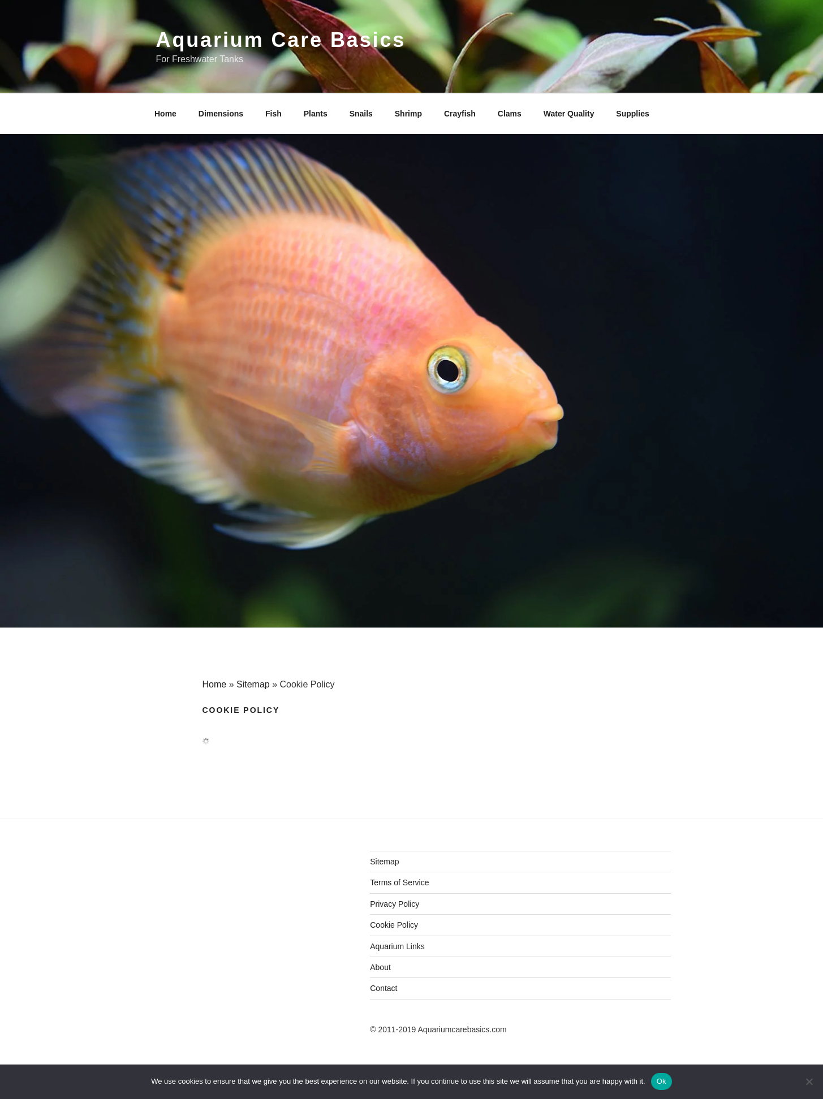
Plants (316, 113)
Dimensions (221, 113)
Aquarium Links (397, 946)
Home (165, 113)
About (380, 967)
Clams (510, 113)
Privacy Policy (394, 903)
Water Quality (569, 113)
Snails (361, 113)
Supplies (632, 113)
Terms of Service (399, 882)
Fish (273, 113)
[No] (809, 1081)
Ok (661, 1081)
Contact (383, 988)
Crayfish (460, 113)
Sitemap (253, 684)
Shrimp (408, 113)
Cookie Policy (394, 924)
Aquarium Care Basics (281, 39)
